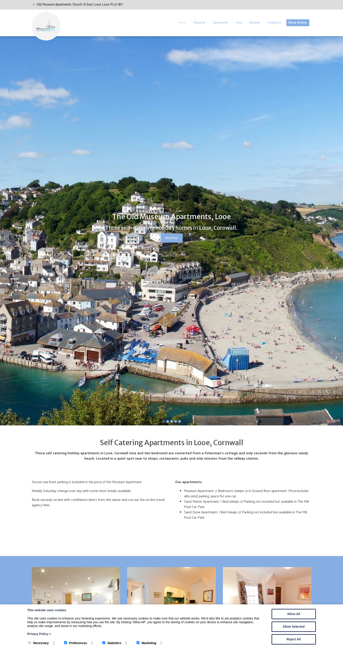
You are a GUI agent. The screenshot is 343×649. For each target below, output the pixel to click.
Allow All (293, 614)
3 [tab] (171, 421)
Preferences (75, 643)
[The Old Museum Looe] (46, 40)
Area (239, 22)
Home (182, 22)
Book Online (298, 22)
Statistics (111, 643)
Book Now (171, 238)
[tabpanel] (171, 231)
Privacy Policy (39, 634)
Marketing (146, 643)
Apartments (220, 22)
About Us (199, 22)
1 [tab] (163, 421)
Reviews (255, 22)
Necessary (38, 643)
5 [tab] (179, 421)
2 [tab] (167, 421)
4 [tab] (175, 421)
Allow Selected (294, 626)
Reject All (294, 639)
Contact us (274, 22)
